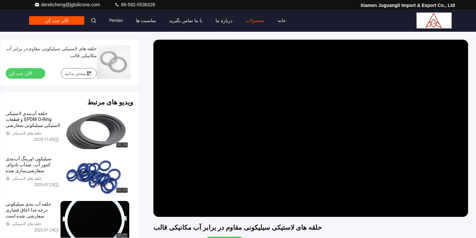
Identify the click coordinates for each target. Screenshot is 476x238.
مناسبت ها (146, 20)
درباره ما (224, 20)
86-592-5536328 (134, 4)
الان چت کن (56, 20)
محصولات (255, 20)
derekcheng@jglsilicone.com (67, 4)
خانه (282, 20)
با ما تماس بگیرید (185, 20)
